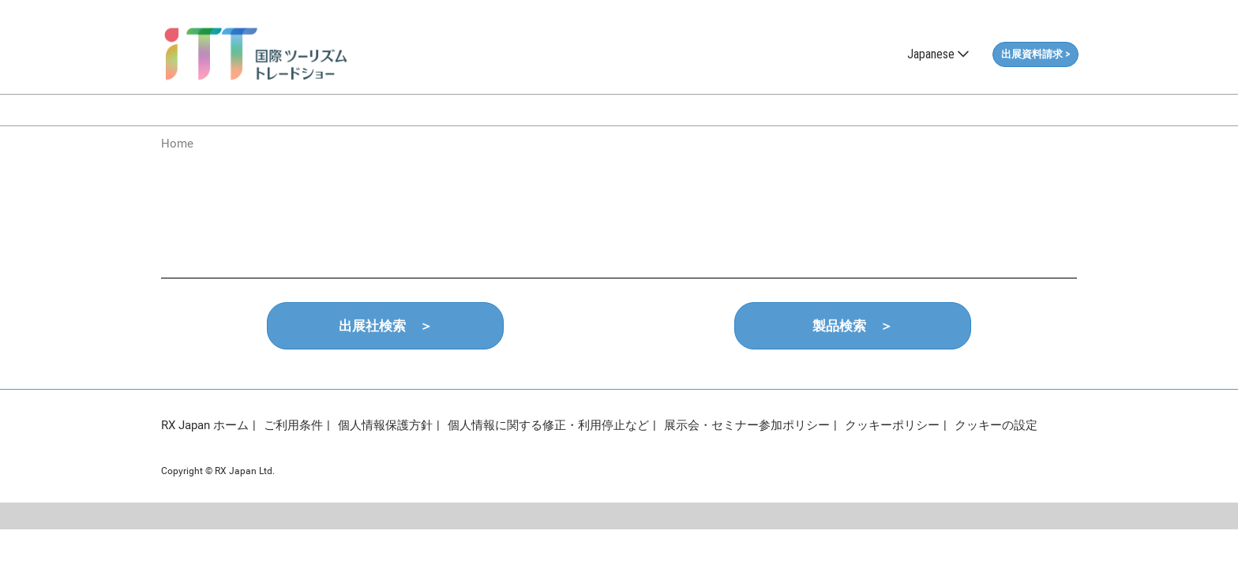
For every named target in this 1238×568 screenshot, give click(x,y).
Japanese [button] (938, 54)
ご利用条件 (293, 425)
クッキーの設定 (996, 425)
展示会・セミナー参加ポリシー (747, 425)
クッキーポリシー (892, 425)
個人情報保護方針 (385, 425)
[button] (1035, 54)
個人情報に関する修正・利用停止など (548, 425)
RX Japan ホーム (205, 425)
